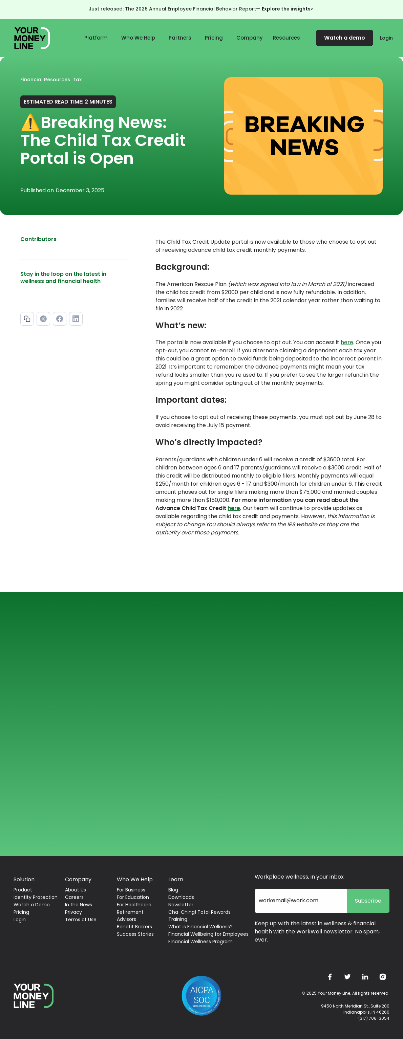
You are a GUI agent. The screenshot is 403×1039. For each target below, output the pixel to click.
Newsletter (180, 904)
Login (386, 38)
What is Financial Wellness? (200, 926)
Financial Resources (45, 79)
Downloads (181, 897)
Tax (77, 79)
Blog (173, 889)
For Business (131, 889)
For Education (133, 897)
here (347, 342)
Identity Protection (36, 897)
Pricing (214, 37)
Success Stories (135, 934)
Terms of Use (81, 919)
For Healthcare (134, 904)
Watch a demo (344, 38)
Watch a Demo (32, 904)
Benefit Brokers (134, 926)
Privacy (73, 912)
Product (23, 889)
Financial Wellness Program (200, 941)
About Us (75, 889)
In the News (78, 904)
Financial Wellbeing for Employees (208, 934)
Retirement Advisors (130, 916)
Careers (74, 897)
